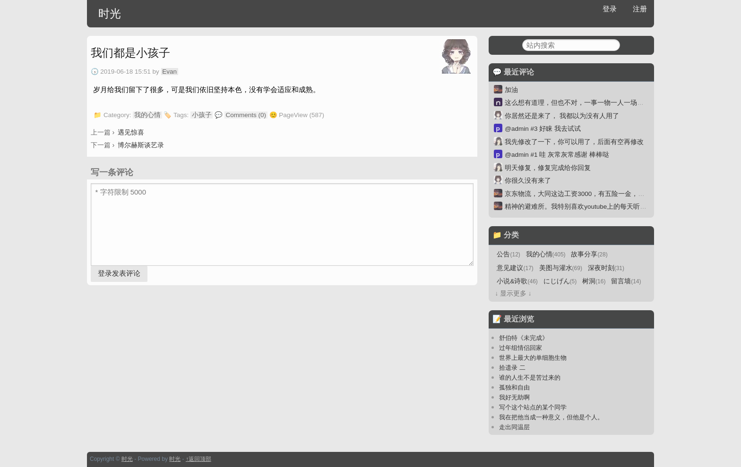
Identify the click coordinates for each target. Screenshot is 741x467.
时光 (109, 13)
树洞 (593, 281)
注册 (640, 9)
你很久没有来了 (528, 180)
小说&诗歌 (517, 281)
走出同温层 (514, 427)
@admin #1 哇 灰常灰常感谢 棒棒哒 (557, 154)
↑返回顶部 (198, 459)
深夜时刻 (606, 268)
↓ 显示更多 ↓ (513, 293)
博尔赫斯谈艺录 (141, 145)
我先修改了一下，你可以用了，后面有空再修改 (574, 141)
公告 (508, 254)
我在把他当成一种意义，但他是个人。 (551, 417)
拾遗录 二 (512, 367)
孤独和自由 (514, 387)
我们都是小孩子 (130, 52)
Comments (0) (246, 115)
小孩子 (202, 115)
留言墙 (626, 281)
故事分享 (589, 254)
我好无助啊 (514, 397)
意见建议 (515, 268)
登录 (610, 9)
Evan (169, 71)
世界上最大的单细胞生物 (533, 357)
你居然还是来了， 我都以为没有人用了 (562, 115)
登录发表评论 (119, 273)
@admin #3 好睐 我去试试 (543, 128)
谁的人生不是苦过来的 (529, 377)
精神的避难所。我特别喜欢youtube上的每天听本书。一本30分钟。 (602, 206)
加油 (511, 89)
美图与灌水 (560, 268)
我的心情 (147, 115)
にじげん (560, 281)
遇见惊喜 (131, 132)
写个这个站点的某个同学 (533, 407)
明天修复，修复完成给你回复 (548, 167)
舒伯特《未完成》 (523, 337)
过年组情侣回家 (520, 347)
